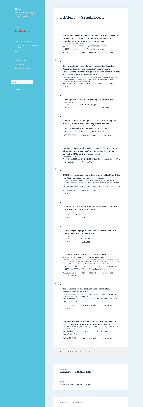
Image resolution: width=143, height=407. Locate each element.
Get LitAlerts (19, 64)
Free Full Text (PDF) (71, 276)
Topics (17, 51)
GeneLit (20, 9)
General (92, 352)
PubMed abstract (89, 53)
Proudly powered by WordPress (71, 402)
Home (17, 27)
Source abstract (107, 53)
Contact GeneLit (20, 61)
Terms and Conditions (22, 68)
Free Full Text (68, 86)
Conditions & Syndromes (23, 42)
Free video (105, 107)
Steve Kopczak (81, 352)
